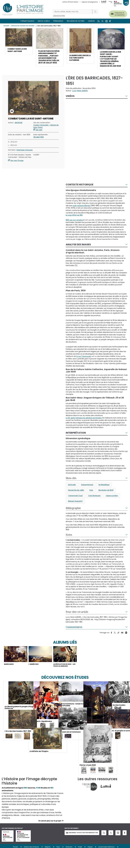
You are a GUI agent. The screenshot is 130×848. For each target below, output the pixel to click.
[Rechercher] (72, 11)
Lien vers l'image (16, 163)
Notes (69, 537)
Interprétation (76, 435)
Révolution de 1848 (105, 493)
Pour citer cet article (77, 614)
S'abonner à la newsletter (117, 13)
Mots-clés (43, 21)
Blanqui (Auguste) (75, 504)
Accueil (6, 26)
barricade (72, 487)
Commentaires (74, 629)
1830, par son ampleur (74, 223)
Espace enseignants (90, 2)
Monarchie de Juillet (76, 493)
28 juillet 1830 (38, 140)
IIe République (104, 487)
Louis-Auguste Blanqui (81, 208)
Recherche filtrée (75, 21)
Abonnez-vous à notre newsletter (82, 836)
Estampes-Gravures (25, 153)
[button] (18, 42)
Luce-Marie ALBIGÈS (80, 93)
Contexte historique (79, 187)
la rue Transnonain (83, 359)
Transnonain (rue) (75, 498)
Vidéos (91, 21)
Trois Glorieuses (94, 498)
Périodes (57, 21)
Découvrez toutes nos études (23, 26)
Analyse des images (78, 247)
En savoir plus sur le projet (50, 824)
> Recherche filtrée (59, 16)
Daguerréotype (87, 487)
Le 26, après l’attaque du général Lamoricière (84, 420)
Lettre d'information (70, 2)
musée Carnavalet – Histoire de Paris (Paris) (46, 129)
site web (39, 132)
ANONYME (18, 125)
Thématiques (26, 21)
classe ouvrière (112, 498)
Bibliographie (73, 510)
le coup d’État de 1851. (74, 218)
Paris (91, 493)
